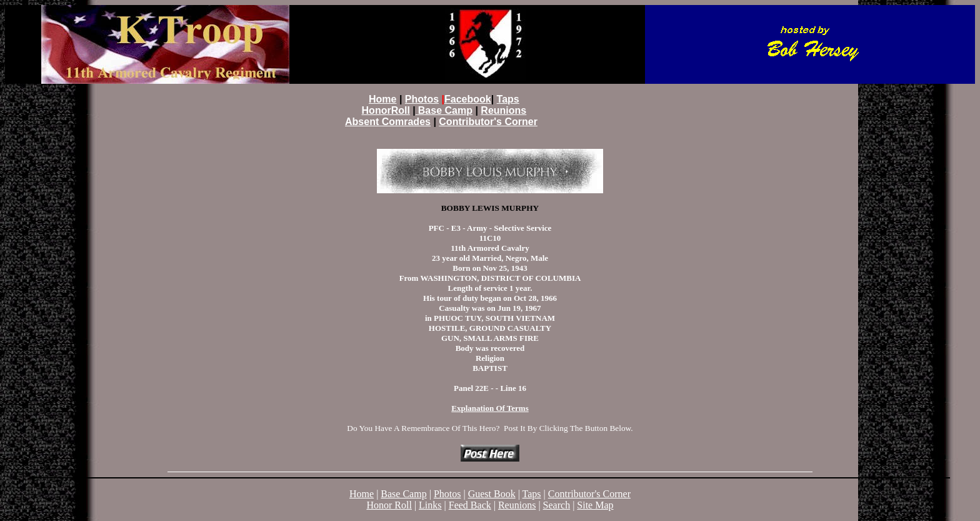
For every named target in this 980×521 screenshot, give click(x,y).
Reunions (503, 110)
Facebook (467, 99)
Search (557, 505)
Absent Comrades (388, 121)
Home (361, 493)
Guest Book (492, 493)
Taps (508, 99)
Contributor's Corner (589, 493)
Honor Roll (388, 505)
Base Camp (403, 493)
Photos (447, 493)
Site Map (595, 505)
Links (430, 505)
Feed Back (470, 505)
